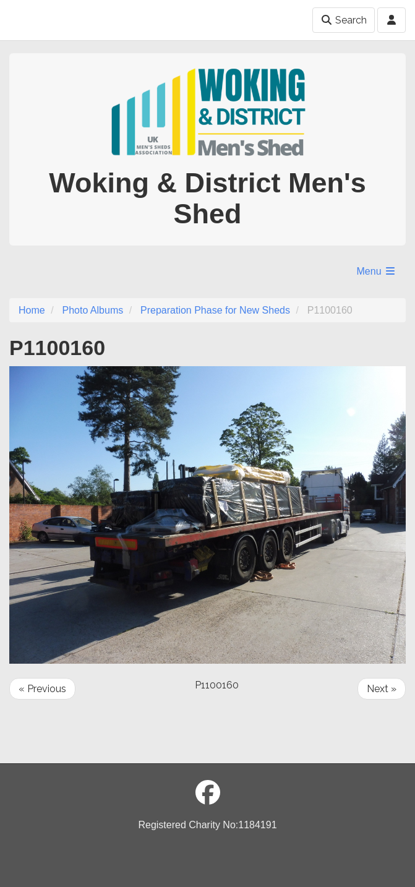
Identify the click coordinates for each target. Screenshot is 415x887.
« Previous (42, 689)
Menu (376, 271)
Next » (381, 689)
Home (32, 310)
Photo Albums (92, 310)
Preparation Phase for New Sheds (215, 310)
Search (343, 20)
